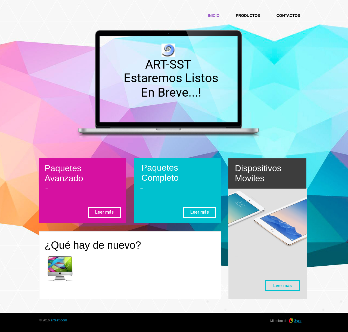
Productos (248, 15)
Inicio (214, 15)
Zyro (298, 321)
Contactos (288, 15)
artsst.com (59, 320)
